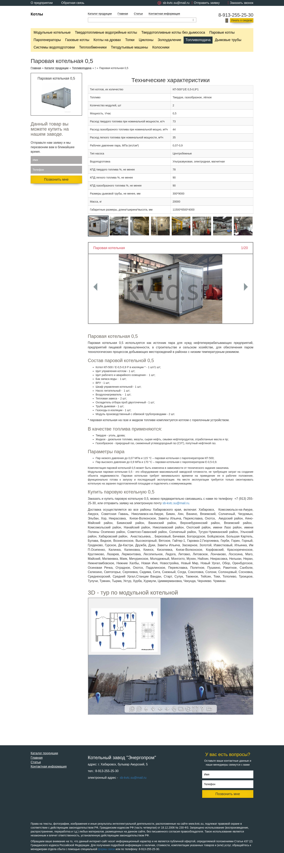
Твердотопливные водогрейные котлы (106, 32)
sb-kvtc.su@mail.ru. (176, 503)
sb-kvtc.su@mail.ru (132, 777)
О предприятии (42, 2)
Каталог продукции (100, 13)
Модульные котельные (52, 32)
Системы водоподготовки (54, 47)
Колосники (161, 47)
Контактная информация (164, 13)
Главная (123, 13)
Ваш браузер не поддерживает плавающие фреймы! (171, 656)
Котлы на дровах (107, 40)
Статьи (138, 13)
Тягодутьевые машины (129, 47)
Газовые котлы (77, 40)
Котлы (37, 14)
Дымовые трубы (228, 40)
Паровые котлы (222, 32)
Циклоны (146, 40)
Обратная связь (72, 2)
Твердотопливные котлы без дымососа (173, 32)
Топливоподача (198, 40)
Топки (129, 40)
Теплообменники (93, 47)
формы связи (106, 849)
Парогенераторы (47, 40)
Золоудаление (169, 40)
